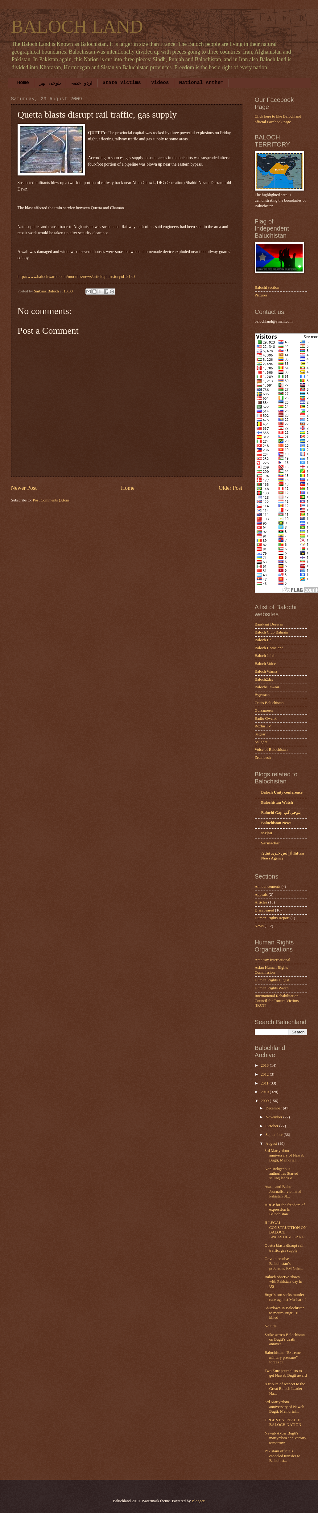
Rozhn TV (263, 726)
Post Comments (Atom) (51, 500)
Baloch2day (264, 679)
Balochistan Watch (277, 802)
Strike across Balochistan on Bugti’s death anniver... (285, 1339)
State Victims (121, 83)
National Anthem (201, 83)
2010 (265, 1092)
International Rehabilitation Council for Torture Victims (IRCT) (277, 1001)
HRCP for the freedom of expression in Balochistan (285, 1210)
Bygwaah (262, 695)
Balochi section (267, 287)
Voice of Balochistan (271, 749)
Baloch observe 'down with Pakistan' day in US (283, 1282)
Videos (160, 83)
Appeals (261, 894)
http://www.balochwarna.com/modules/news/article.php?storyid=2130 (76, 276)
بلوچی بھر (50, 83)
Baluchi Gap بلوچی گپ (281, 813)
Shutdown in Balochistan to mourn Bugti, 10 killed (284, 1313)
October (272, 1126)
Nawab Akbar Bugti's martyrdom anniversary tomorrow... (285, 1438)
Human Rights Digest (272, 980)
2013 (265, 1065)
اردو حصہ (82, 83)
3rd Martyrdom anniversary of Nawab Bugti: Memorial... (284, 1407)
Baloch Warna (266, 671)
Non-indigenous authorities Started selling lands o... (281, 1174)
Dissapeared (264, 910)
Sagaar (260, 734)
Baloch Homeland (269, 648)
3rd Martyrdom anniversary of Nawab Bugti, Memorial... (284, 1155)
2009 (265, 1101)
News (259, 926)
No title (271, 1326)
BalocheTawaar (267, 687)
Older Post (230, 488)
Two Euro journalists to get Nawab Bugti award (286, 1373)
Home (23, 83)
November (274, 1117)
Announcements (268, 886)
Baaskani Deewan (269, 624)
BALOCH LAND (77, 26)
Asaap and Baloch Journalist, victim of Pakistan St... (283, 1191)
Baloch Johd (265, 656)
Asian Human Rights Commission (271, 969)
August (272, 1143)
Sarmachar (270, 843)
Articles (261, 902)
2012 (265, 1074)
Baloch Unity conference (282, 792)
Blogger (198, 1501)
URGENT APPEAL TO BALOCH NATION (284, 1422)
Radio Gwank (266, 718)
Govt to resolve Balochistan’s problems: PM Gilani (284, 1263)
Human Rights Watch (272, 988)
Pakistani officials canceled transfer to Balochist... (282, 1456)
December (274, 1108)
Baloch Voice (265, 664)
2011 (265, 1083)
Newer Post (24, 488)
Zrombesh (263, 757)
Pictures (261, 295)
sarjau (266, 833)
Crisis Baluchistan (269, 703)
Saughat (261, 742)
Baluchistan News (276, 823)
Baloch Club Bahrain (271, 632)
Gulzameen (264, 710)
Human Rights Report (272, 918)
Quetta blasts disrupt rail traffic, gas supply (284, 1247)
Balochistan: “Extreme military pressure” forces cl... (283, 1357)
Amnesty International (273, 960)
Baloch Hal (264, 640)
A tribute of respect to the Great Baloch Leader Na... (285, 1389)
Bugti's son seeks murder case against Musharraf (285, 1297)
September (274, 1135)
